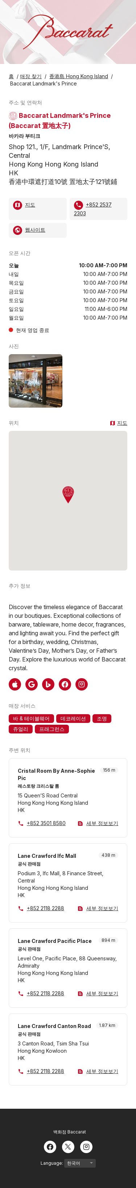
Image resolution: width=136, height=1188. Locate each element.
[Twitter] (68, 1146)
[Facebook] (50, 1146)
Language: (68, 1163)
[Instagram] (86, 1146)
